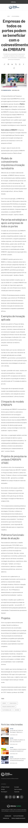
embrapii (4, 703)
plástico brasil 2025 (6, 709)
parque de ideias (13, 703)
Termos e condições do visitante (18, 818)
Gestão (3, 789)
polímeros (17, 709)
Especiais (16, 791)
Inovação (16, 787)
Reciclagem (4, 791)
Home (8, 16)
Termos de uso (6, 818)
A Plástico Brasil (15, 16)
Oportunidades (18, 789)
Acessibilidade (8, 815)
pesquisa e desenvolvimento (8, 706)
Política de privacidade (18, 815)
